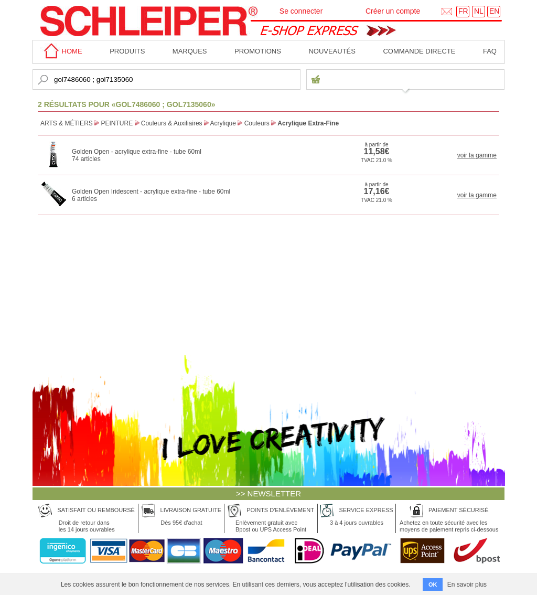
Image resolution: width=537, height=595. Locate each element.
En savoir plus (467, 584)
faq (490, 51)
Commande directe (419, 51)
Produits (127, 51)
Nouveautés (332, 51)
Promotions (257, 51)
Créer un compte (393, 11)
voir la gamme (477, 155)
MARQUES (190, 51)
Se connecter (301, 11)
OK (432, 584)
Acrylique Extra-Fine (308, 123)
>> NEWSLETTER (268, 493)
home (61, 51)
